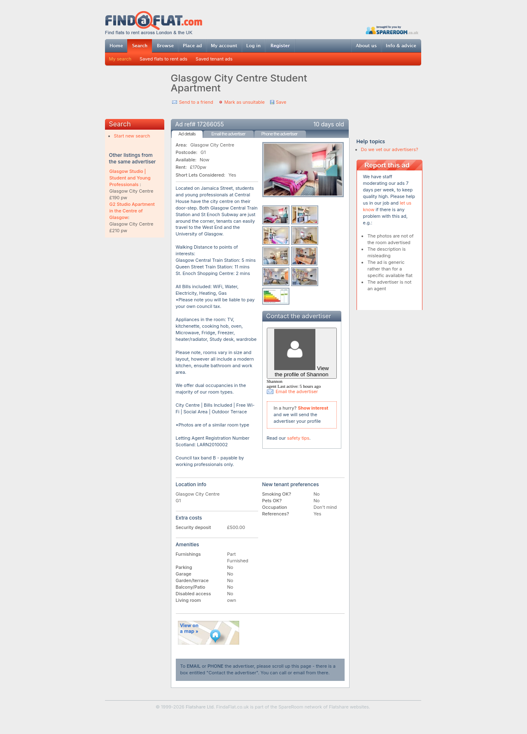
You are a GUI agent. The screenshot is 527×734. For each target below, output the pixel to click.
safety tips (298, 438)
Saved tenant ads (214, 59)
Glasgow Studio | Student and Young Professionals (130, 177)
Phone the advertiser (279, 134)
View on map (209, 633)
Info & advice (401, 45)
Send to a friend (196, 102)
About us (366, 45)
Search (139, 46)
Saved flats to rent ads (163, 59)
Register (280, 45)
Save (281, 102)
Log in (253, 45)
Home (116, 45)
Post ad (192, 45)
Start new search (132, 136)
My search (120, 59)
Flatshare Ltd (200, 707)
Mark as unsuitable (244, 102)
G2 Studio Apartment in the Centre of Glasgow (132, 210)
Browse (165, 45)
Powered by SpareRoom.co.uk (392, 30)
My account (224, 45)
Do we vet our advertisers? (389, 149)
